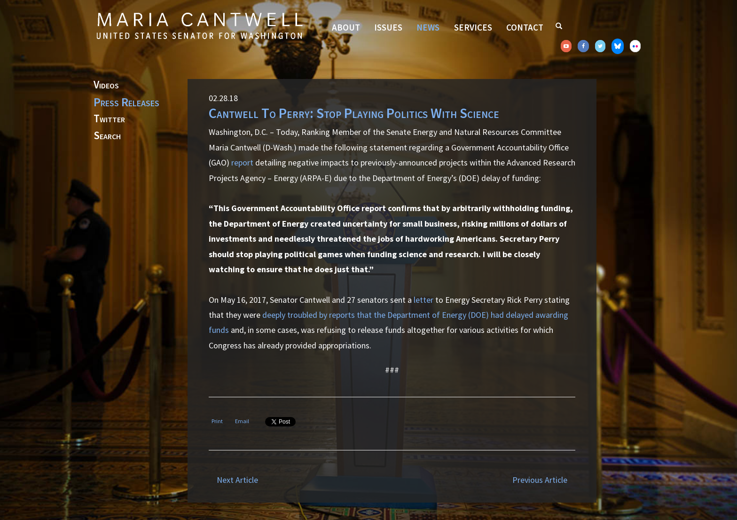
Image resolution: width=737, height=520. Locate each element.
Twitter (109, 119)
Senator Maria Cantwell (199, 25)
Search (107, 136)
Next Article (237, 479)
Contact (524, 27)
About (346, 27)
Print (217, 421)
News (427, 27)
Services (473, 27)
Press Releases (126, 102)
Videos (106, 85)
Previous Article (539, 479)
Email (242, 421)
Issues (388, 27)
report (242, 162)
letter (423, 299)
